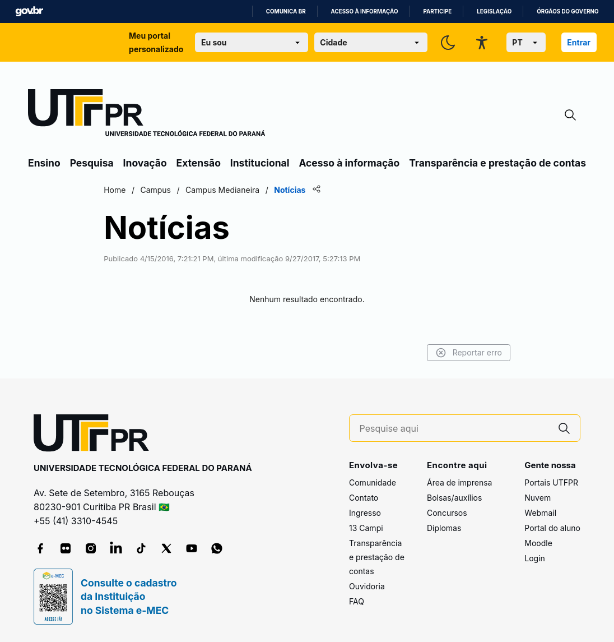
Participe (437, 11)
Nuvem (537, 497)
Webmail (540, 513)
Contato (363, 497)
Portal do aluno (552, 528)
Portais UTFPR (551, 482)
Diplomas (444, 528)
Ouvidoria (367, 586)
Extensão (198, 163)
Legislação (494, 11)
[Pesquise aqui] (454, 429)
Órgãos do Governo (567, 11)
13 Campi (366, 528)
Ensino (44, 163)
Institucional (260, 163)
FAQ (356, 601)
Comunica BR (286, 11)
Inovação (145, 163)
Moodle (538, 543)
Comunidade (372, 482)
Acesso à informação (364, 11)
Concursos (447, 513)
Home (117, 190)
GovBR (29, 11)
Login (534, 558)
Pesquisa (92, 163)
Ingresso (365, 513)
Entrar (578, 42)
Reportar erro (466, 352)
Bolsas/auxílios (454, 497)
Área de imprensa (459, 482)
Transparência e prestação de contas (497, 163)
